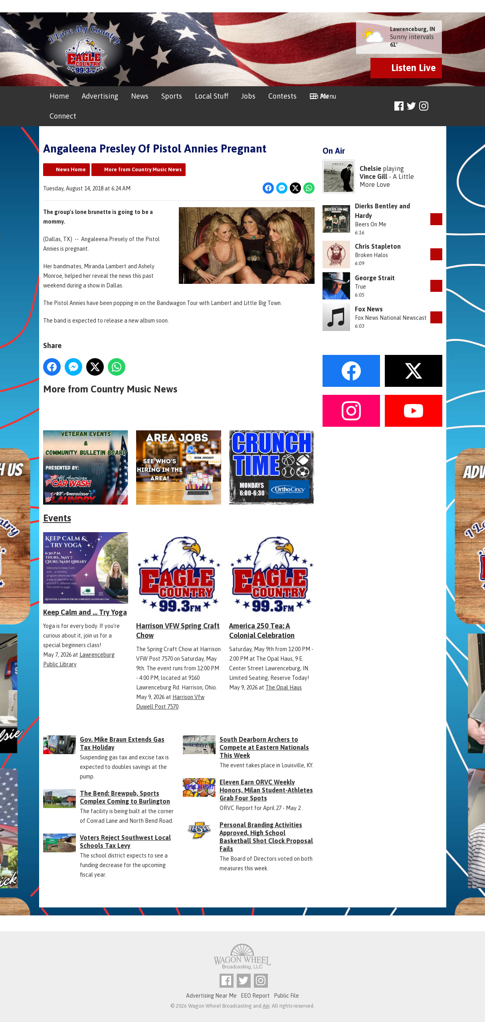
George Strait (375, 277)
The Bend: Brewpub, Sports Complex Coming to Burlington (125, 797)
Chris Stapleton (378, 246)
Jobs (248, 96)
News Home (71, 169)
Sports (171, 96)
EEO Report (255, 995)
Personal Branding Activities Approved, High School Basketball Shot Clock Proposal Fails (266, 836)
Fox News (369, 309)
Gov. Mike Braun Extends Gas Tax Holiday (122, 743)
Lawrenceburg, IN (412, 29)
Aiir (266, 1006)
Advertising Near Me (211, 995)
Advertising (100, 96)
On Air (319, 96)
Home (59, 96)
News (139, 96)
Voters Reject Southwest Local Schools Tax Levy (125, 841)
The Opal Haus (283, 687)
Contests (282, 96)
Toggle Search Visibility (437, 106)
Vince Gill (373, 176)
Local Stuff (211, 96)
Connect (62, 116)
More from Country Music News (143, 169)
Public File (286, 995)
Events (57, 518)
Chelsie (370, 168)
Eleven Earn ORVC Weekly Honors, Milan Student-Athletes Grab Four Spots (266, 790)
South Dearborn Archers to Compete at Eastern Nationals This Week (264, 747)
